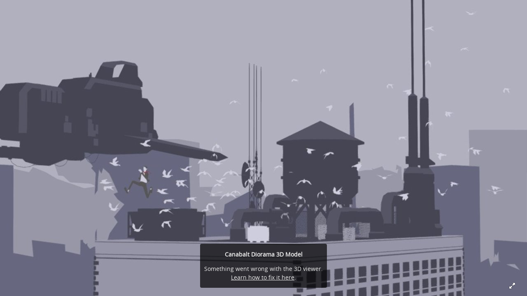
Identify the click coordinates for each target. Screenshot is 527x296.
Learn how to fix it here (262, 277)
